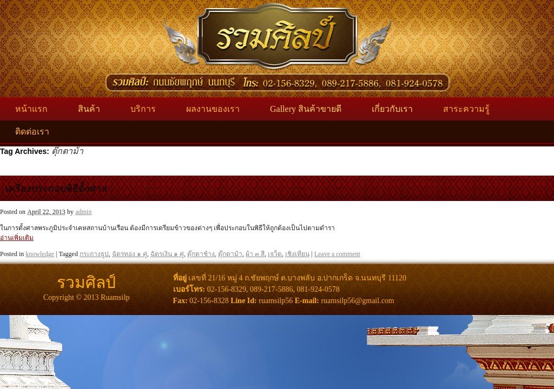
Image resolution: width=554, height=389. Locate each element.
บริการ (143, 108)
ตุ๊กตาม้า (230, 254)
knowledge (39, 254)
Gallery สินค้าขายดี (305, 108)
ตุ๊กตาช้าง (201, 254)
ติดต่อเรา (32, 131)
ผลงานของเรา (213, 108)
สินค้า (89, 108)
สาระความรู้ (466, 108)
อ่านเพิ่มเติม (17, 238)
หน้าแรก (31, 108)
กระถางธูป (94, 254)
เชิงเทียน (297, 254)
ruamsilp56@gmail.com (357, 301)
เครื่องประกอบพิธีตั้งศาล (56, 188)
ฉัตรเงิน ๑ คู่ (167, 254)
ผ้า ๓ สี (255, 254)
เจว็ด (275, 254)
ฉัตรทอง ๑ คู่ (129, 254)
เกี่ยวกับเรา (392, 108)
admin (83, 212)
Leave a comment (337, 254)
